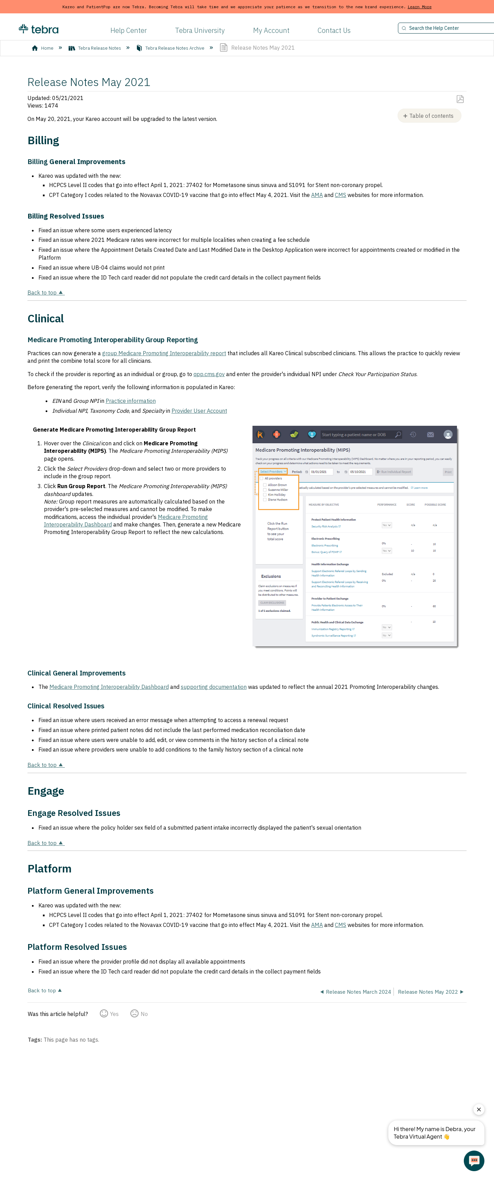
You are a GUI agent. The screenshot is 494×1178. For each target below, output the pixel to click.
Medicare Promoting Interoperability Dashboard (109, 686)
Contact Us (334, 30)
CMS (340, 194)
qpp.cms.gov (209, 374)
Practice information (131, 400)
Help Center (128, 30)
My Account (271, 30)
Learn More (420, 6)
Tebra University (200, 30)
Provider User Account (199, 410)
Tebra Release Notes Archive (170, 48)
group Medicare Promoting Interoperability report (164, 353)
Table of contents (431, 115)
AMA (317, 194)
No (144, 1013)
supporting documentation (214, 686)
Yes (114, 1013)
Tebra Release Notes (95, 48)
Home (43, 48)
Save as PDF (459, 99)
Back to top (42, 292)
